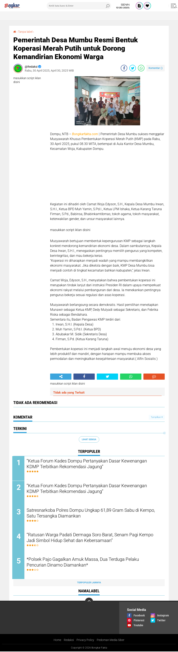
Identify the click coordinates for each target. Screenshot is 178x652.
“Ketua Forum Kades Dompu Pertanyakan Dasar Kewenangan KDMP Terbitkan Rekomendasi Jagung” (88, 463)
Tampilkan (157, 417)
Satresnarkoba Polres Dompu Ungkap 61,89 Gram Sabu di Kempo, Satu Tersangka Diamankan (92, 513)
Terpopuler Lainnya (89, 583)
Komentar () (156, 68)
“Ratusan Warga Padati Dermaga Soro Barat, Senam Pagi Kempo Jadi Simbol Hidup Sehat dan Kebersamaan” (91, 538)
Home (57, 640)
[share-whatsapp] (141, 68)
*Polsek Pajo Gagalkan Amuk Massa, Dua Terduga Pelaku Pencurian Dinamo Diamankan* (84, 562)
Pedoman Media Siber (110, 640)
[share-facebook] (124, 68)
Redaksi (69, 640)
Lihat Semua (89, 439)
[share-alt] (60, 377)
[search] (79, 5)
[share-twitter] (132, 68)
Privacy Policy (85, 640)
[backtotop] (89, 602)
